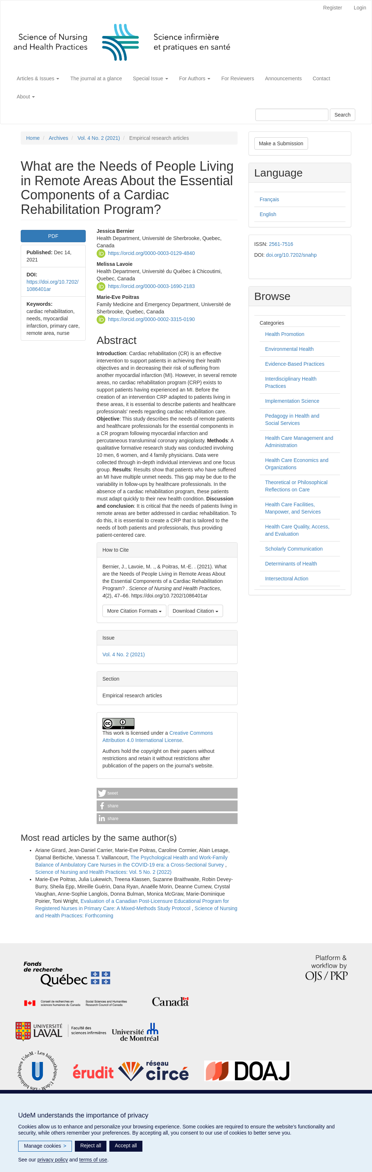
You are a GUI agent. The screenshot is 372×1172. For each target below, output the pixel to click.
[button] (167, 793)
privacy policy (52, 1160)
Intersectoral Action (286, 578)
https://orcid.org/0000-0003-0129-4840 (151, 253)
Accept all (126, 1145)
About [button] (26, 97)
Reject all (90, 1145)
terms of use (93, 1160)
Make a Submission (281, 143)
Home (33, 138)
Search (343, 115)
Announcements (283, 78)
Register (332, 8)
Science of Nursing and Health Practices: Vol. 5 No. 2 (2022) (103, 872)
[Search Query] (291, 115)
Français (269, 199)
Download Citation (195, 611)
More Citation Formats (134, 611)
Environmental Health (289, 349)
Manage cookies (45, 1146)
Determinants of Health (291, 564)
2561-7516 (281, 244)
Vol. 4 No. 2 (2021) (98, 138)
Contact (321, 78)
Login (360, 8)
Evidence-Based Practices (294, 364)
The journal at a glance (96, 78)
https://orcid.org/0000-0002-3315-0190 (151, 319)
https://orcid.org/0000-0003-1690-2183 (151, 286)
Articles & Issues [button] (38, 78)
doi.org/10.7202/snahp (291, 255)
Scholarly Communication (294, 549)
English (268, 214)
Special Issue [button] (150, 78)
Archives (58, 138)
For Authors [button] (194, 78)
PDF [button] (53, 236)
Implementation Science (292, 401)
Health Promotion (284, 334)
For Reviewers (237, 78)
